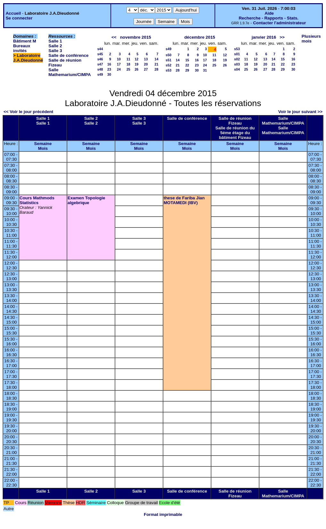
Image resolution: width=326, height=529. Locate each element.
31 (205, 70)
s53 (168, 70)
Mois (43, 148)
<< (114, 37)
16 (109, 64)
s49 (100, 74)
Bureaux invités (21, 48)
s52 (168, 65)
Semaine (43, 143)
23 (109, 69)
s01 (237, 54)
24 (119, 69)
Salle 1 (55, 41)
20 (146, 64)
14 (156, 59)
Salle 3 (55, 50)
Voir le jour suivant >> (300, 111)
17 (119, 64)
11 (128, 59)
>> (282, 37)
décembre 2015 (199, 37)
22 (187, 65)
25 (128, 69)
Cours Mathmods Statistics (37, 200)
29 (187, 70)
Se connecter (19, 18)
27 (146, 69)
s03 (237, 64)
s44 (100, 49)
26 (136, 69)
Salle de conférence (68, 55)
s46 (100, 59)
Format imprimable (163, 514)
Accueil (13, 13)
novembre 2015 (135, 37)
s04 (237, 69)
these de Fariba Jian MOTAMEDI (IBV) (184, 200)
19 (136, 64)
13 (146, 59)
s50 (168, 55)
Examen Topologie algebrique (86, 200)
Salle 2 (55, 45)
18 (128, 64)
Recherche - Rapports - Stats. (268, 18)
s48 (100, 69)
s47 (100, 64)
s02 (237, 59)
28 (156, 69)
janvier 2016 (264, 37)
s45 (100, 54)
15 (187, 60)
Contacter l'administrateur (279, 22)
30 (109, 74)
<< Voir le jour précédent (28, 111)
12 (136, 59)
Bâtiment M (24, 41)
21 (156, 64)
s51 (168, 60)
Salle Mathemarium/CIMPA (69, 72)
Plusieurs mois (311, 38)
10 (119, 59)
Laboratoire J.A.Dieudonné (28, 58)
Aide (269, 13)
